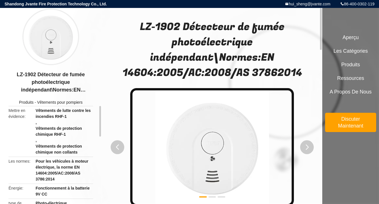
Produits (26, 102)
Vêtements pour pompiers (60, 102)
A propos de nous (351, 92)
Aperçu (350, 37)
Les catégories (350, 51)
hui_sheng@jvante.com (309, 4)
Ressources (350, 78)
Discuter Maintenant (350, 122)
